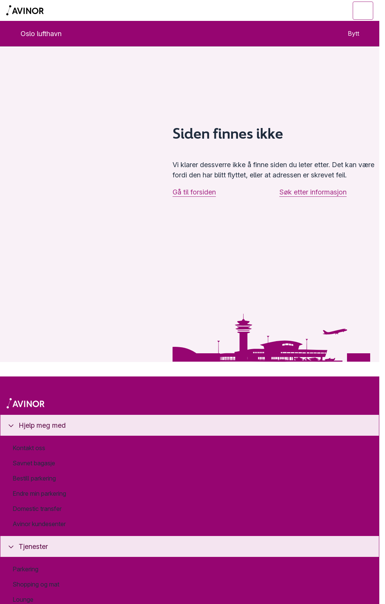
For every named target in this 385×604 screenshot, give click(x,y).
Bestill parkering (34, 478)
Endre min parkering (39, 493)
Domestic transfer (37, 508)
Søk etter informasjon (313, 192)
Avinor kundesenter (39, 524)
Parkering (25, 569)
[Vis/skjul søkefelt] (321, 11)
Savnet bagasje (34, 463)
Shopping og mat (36, 584)
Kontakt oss (29, 448)
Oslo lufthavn (35, 33)
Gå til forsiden (194, 192)
